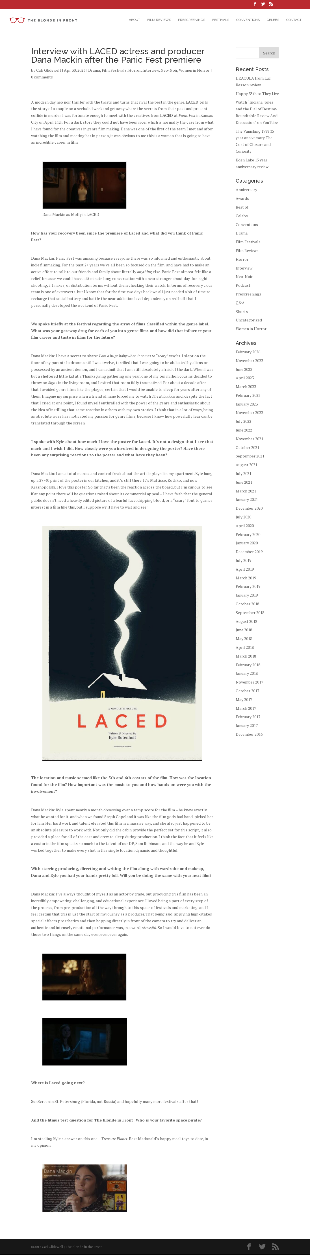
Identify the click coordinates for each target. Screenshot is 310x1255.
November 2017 (249, 682)
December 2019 (249, 552)
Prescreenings (191, 20)
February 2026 (248, 352)
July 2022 (243, 421)
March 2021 (246, 491)
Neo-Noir (169, 70)
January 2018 (247, 673)
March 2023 (246, 387)
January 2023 (247, 404)
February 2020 (248, 535)
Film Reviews (159, 20)
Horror (134, 70)
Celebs (273, 20)
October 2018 (247, 604)
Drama (94, 70)
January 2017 (247, 726)
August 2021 (246, 465)
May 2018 (244, 639)
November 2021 (249, 439)
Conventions (248, 20)
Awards (242, 198)
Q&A (240, 303)
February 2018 (248, 665)
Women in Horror (194, 70)
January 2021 (247, 500)
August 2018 (246, 622)
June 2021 (244, 482)
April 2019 (245, 569)
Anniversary (246, 190)
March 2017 (246, 708)
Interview (150, 70)
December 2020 (249, 508)
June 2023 (244, 370)
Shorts (242, 312)
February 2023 (248, 395)
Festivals (220, 20)
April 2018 (245, 648)
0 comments (42, 77)
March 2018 (246, 656)
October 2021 (247, 448)
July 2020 (243, 517)
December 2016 (249, 734)
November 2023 (249, 361)
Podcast (243, 285)
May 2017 (244, 700)
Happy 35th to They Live (257, 94)
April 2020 (245, 526)
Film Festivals (114, 70)
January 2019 (247, 595)
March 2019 (246, 578)
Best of (242, 207)
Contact (294, 20)
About (134, 20)
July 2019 (243, 561)
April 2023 (245, 378)
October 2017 (247, 691)
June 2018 (244, 630)
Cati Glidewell (48, 70)
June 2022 (244, 430)
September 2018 (250, 613)
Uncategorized (249, 320)
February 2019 (248, 587)
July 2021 (243, 474)
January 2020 (247, 543)
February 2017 (248, 717)
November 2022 (249, 413)
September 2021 (250, 456)
